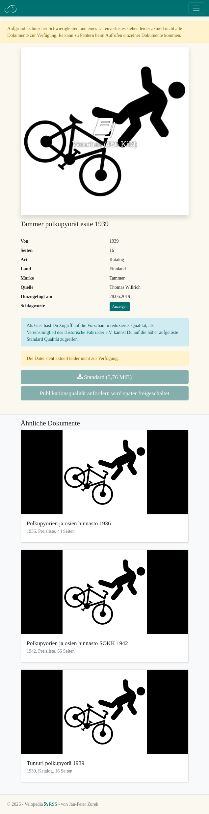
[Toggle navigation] (196, 8)
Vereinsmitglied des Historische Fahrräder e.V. (70, 332)
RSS (50, 804)
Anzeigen (120, 306)
